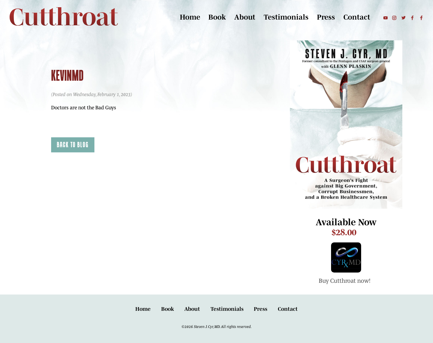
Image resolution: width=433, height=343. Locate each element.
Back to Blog (73, 144)
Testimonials (286, 17)
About (244, 17)
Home (190, 17)
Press (326, 17)
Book (217, 17)
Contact (356, 17)
